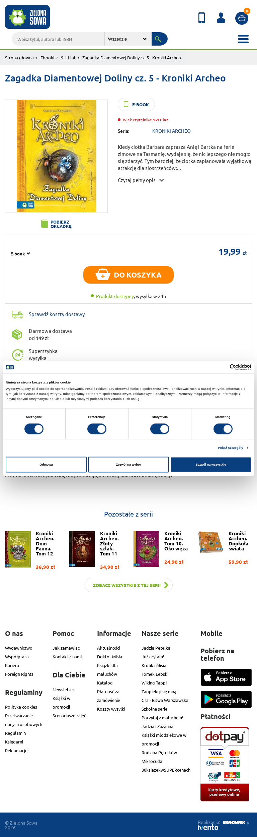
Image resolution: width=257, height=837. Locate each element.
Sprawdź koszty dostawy (57, 314)
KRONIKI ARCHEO (171, 131)
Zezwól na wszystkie (210, 464)
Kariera (12, 665)
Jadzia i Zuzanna (157, 726)
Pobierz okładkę (61, 224)
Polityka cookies (21, 707)
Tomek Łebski (155, 674)
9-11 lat (68, 57)
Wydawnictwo (18, 648)
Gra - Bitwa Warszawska (165, 700)
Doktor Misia (109, 656)
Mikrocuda (152, 761)
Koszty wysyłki (111, 709)
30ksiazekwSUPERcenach (166, 770)
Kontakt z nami (67, 656)
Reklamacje (16, 750)
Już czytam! (153, 656)
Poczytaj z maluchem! (162, 717)
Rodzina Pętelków (159, 752)
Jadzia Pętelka (156, 648)
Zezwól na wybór (128, 464)
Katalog (105, 682)
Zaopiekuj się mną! (160, 691)
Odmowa (46, 464)
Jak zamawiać (66, 648)
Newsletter (63, 689)
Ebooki (47, 57)
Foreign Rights (19, 674)
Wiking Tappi (154, 682)
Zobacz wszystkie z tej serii (127, 585)
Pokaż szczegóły (230, 448)
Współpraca (17, 656)
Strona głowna (19, 57)
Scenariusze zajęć (69, 715)
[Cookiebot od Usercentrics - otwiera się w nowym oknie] (222, 367)
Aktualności (108, 648)
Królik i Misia (154, 665)
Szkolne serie (154, 709)
